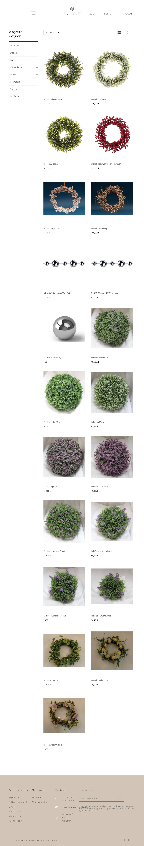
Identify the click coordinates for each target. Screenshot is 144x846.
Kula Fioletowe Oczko (99, 357)
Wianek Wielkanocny (99, 680)
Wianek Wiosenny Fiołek (53, 745)
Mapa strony (15, 816)
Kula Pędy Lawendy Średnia (54, 616)
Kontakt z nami (16, 811)
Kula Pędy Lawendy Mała (101, 616)
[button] (119, 32)
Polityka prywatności (18, 802)
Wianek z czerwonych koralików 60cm (106, 164)
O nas (12, 806)
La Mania (14, 96)
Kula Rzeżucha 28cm (51, 422)
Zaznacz (50, 32)
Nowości (14, 45)
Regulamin (14, 797)
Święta (13, 89)
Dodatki (14, 52)
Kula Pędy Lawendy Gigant (54, 551)
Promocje (15, 81)
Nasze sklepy (15, 820)
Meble (13, 74)
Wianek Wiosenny (50, 680)
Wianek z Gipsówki (98, 99)
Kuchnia (14, 59)
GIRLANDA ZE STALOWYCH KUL (56, 293)
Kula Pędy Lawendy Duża (101, 551)
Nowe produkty (39, 802)
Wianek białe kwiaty (99, 228)
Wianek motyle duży (51, 228)
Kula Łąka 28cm (97, 422)
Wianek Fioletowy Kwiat (52, 99)
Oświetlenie (16, 67)
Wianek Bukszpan (50, 164)
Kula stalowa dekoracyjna (53, 357)
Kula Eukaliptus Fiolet (52, 486)
